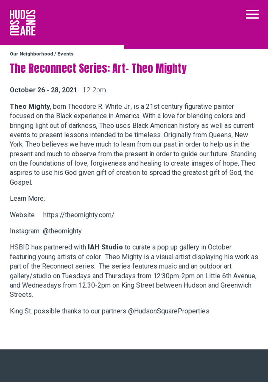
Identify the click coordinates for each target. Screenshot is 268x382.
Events (65, 54)
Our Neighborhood (31, 54)
